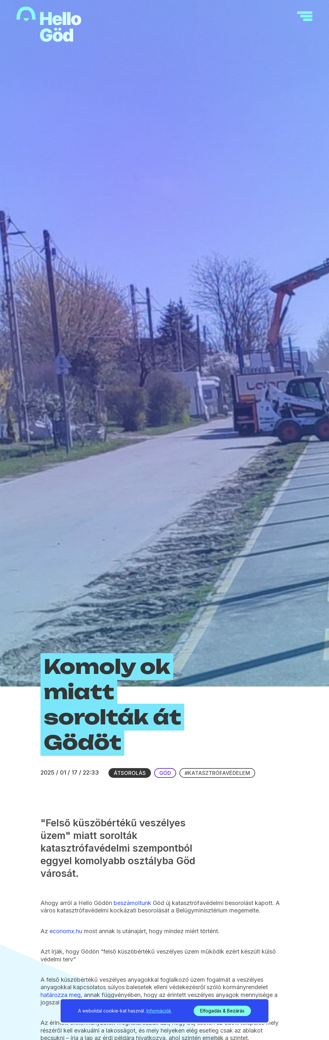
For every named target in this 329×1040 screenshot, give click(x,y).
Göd (165, 773)
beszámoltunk (132, 903)
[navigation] (304, 16)
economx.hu (66, 931)
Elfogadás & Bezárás (222, 1010)
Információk (158, 1010)
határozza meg (60, 994)
